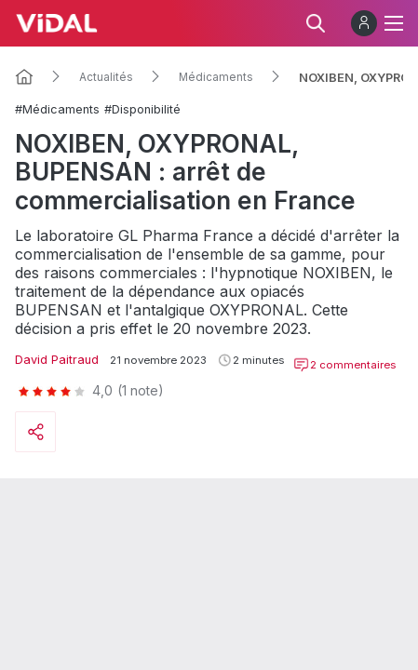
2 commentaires (344, 364)
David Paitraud (57, 360)
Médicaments (216, 77)
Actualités (106, 77)
